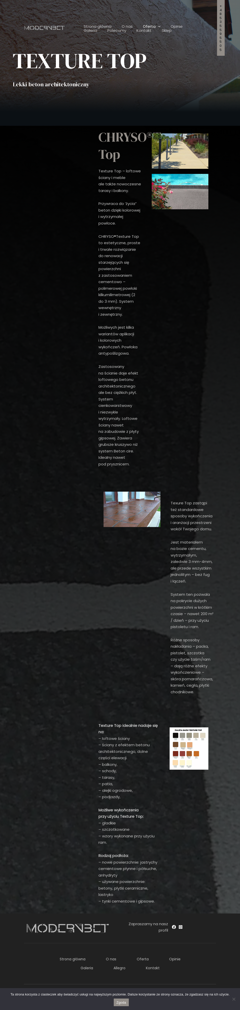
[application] (151, 26)
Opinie (168, 26)
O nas (123, 26)
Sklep (137, 31)
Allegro (140, 964)
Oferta (145, 26)
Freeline (208, 987)
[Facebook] (174, 927)
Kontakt (116, 31)
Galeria (188, 26)
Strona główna (96, 26)
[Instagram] (181, 927)
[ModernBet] (44, 27)
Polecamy (91, 31)
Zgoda (121, 1002)
